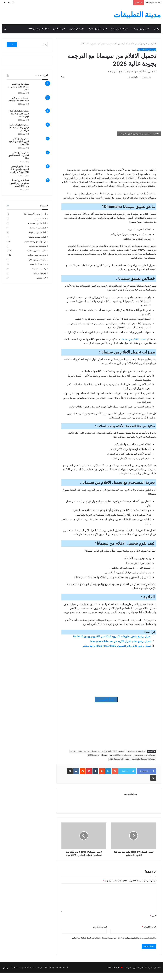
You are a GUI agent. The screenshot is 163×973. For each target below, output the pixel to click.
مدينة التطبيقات (113, 968)
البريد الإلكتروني (149, 927)
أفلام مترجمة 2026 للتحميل (115, 751)
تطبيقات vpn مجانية (37, 246)
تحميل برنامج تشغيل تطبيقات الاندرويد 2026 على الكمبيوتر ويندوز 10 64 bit (112, 636)
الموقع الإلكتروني (100, 927)
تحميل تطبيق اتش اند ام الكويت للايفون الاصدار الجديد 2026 (19, 114)
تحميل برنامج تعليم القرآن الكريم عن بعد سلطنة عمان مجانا (120, 641)
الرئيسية (151, 44)
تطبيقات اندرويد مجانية (36, 250)
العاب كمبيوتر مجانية (37, 237)
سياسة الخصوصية (26, 968)
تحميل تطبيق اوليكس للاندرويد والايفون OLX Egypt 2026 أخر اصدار (19, 169)
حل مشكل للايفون (76, 29)
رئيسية (156, 29)
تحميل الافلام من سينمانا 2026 (119, 759)
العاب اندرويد (40, 218)
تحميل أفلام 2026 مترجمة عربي (144, 755)
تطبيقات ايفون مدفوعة (97, 29)
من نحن (6, 968)
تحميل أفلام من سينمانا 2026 (97, 755)
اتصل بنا (14, 968)
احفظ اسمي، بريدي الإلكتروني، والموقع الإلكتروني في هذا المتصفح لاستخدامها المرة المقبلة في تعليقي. (113, 938)
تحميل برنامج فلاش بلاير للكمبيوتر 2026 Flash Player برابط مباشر (117, 645)
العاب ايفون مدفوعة (37, 232)
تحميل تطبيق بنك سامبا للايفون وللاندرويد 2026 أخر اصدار (19, 128)
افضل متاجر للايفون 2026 (39, 29)
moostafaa (146, 77)
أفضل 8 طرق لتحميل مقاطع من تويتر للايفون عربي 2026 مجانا (19, 183)
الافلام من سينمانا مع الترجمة (80, 751)
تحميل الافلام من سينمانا (133, 339)
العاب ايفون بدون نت (140, 29)
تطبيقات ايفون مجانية (119, 29)
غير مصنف (41, 278)
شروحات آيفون (59, 29)
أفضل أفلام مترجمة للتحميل (136, 751)
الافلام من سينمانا (97, 751)
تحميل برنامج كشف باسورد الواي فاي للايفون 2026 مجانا (18, 141)
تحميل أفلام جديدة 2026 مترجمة (120, 755)
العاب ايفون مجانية (38, 228)
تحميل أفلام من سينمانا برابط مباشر (143, 759)
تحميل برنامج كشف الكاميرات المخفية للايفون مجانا (18, 155)
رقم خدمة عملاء (39, 268)
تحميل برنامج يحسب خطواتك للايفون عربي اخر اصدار (18, 87)
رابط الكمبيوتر (106, 699)
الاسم (153, 916)
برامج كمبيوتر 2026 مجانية (135, 44)
